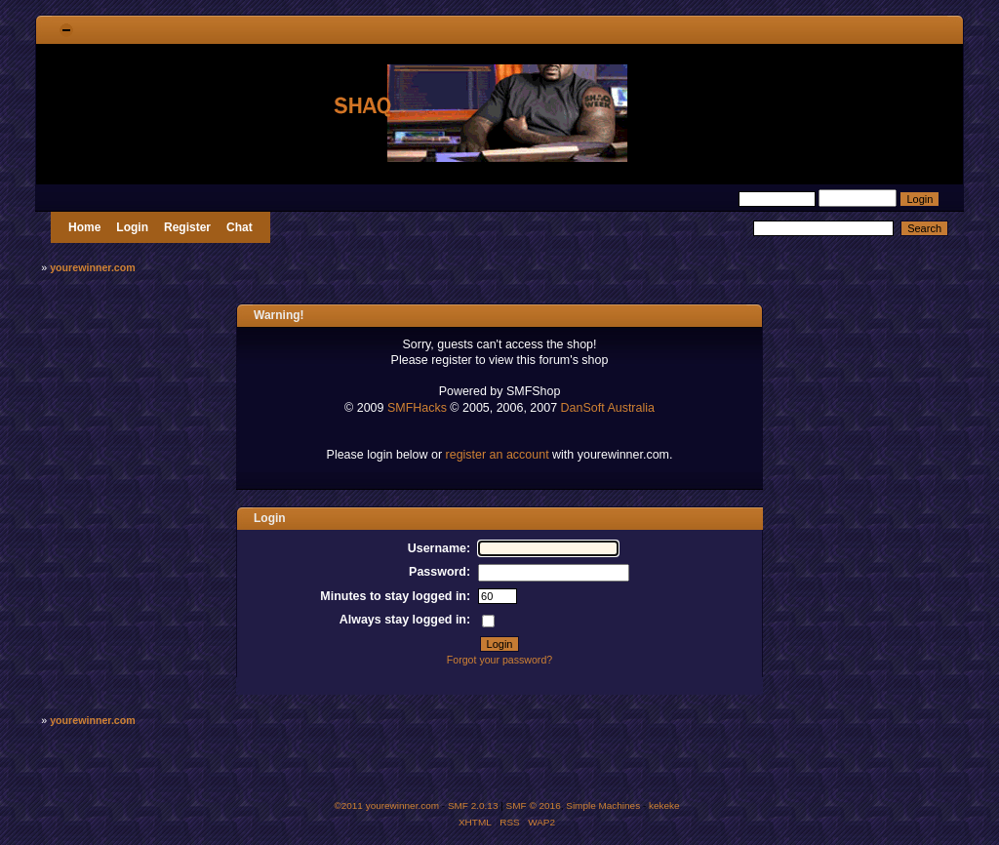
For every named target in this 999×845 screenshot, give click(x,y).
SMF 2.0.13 (473, 805)
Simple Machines (603, 805)
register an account (497, 455)
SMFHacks (417, 408)
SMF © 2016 (533, 805)
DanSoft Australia (608, 408)
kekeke (664, 805)
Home (84, 227)
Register (187, 227)
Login (132, 227)
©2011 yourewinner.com (386, 805)
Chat (239, 227)
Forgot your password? (499, 659)
